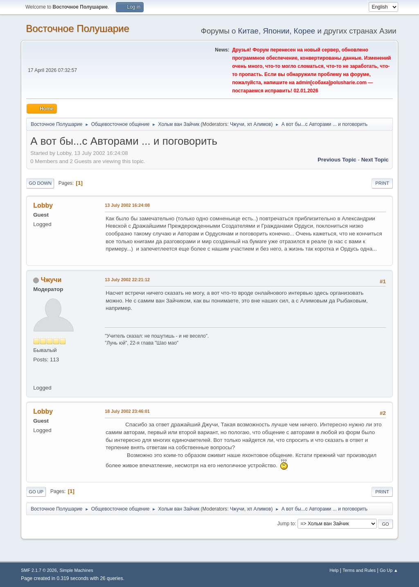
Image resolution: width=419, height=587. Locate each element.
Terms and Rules (359, 570)
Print (382, 183)
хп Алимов (259, 124)
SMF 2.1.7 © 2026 (39, 570)
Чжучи (237, 124)
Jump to (286, 524)
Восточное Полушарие (77, 28)
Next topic (375, 160)
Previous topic (337, 160)
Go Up (36, 491)
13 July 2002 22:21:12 (127, 279)
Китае (248, 31)
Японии (276, 31)
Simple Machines (76, 570)
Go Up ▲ (389, 570)
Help (333, 570)
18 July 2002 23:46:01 (127, 411)
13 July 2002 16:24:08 (127, 205)
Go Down (40, 183)
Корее (304, 31)
